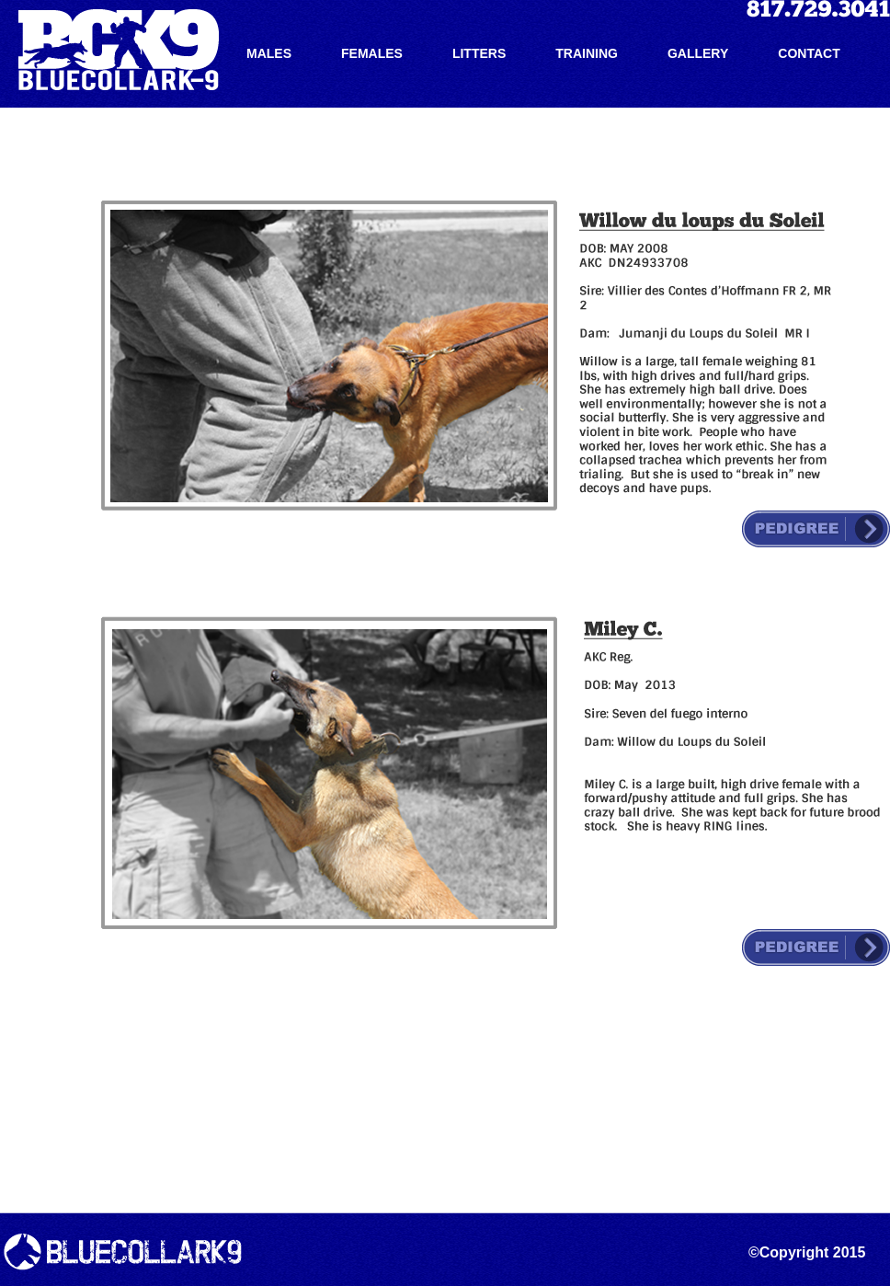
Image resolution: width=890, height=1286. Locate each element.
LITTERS (479, 53)
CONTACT (808, 53)
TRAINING (586, 53)
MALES (268, 53)
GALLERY (698, 53)
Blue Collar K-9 (118, 49)
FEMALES (372, 53)
